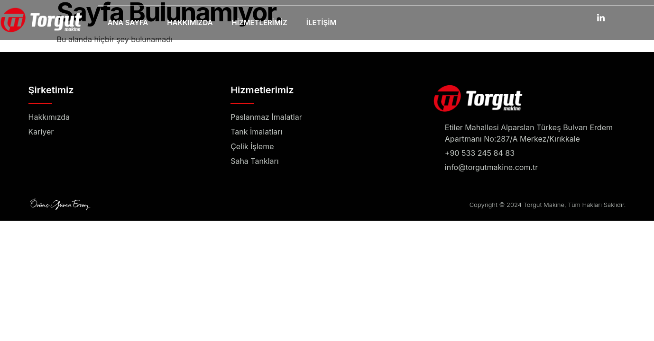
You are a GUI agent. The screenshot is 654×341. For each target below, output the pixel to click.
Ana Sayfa (128, 22)
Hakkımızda (189, 22)
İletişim (321, 22)
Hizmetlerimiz (259, 22)
